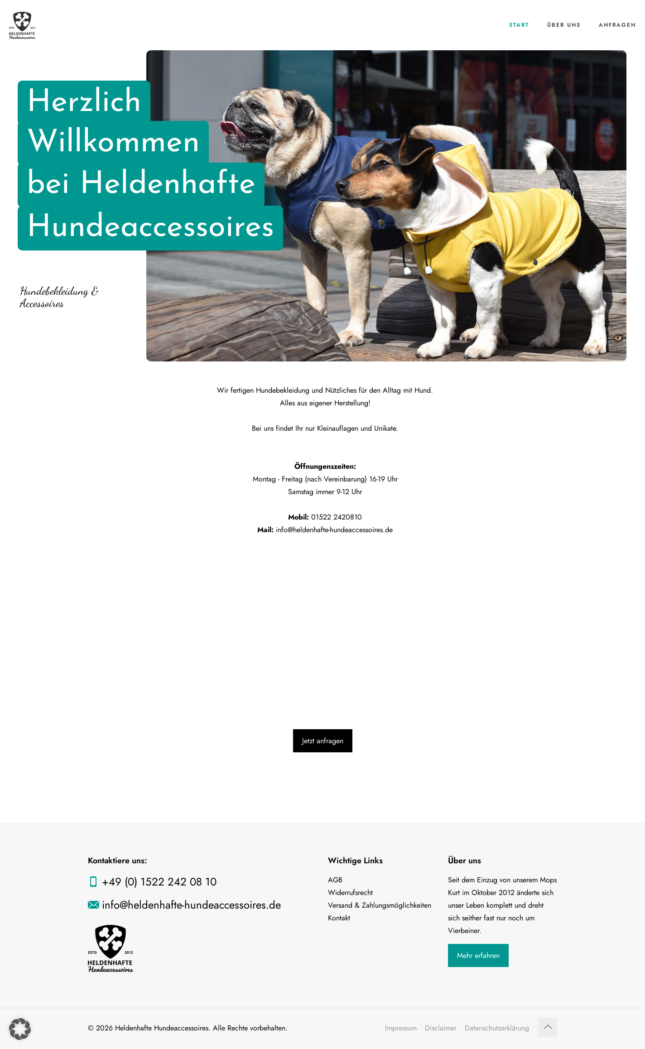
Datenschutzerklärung (497, 1028)
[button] (20, 1029)
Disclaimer (441, 1028)
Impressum (401, 1028)
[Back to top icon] (547, 1027)
